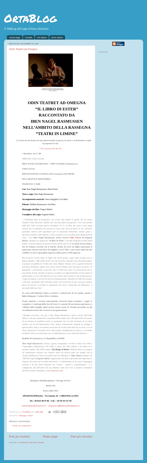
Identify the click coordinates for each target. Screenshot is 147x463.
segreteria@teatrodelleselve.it (64, 405)
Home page (14, 37)
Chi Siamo (42, 37)
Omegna (22, 415)
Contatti (28, 37)
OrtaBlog (30, 18)
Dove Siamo (57, 37)
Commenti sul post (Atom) (31, 442)
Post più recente (19, 437)
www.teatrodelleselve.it (34, 405)
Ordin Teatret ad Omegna (23, 49)
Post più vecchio (81, 437)
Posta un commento (22, 426)
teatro (30, 415)
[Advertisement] (41, 452)
